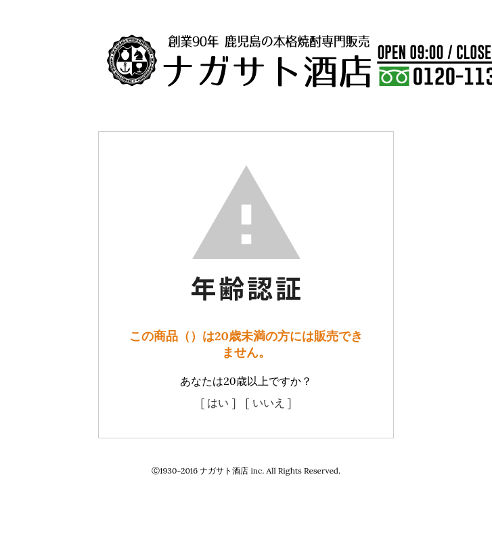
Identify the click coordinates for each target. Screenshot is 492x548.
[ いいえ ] (269, 402)
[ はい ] (218, 402)
